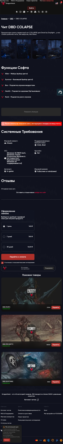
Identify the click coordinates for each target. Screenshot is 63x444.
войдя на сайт (40, 192)
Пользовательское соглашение (29, 420)
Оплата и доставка (25, 413)
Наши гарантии (31, 1)
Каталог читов (31, 400)
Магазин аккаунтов (47, 1)
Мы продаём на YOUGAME (53, 413)
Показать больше (31, 112)
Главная (4, 19)
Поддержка (49, 268)
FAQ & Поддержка (17, 1)
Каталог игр (4, 1)
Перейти (55, 307)
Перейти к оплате (18, 257)
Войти (31, 8)
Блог (45, 410)
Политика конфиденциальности (29, 410)
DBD (11, 19)
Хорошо (6, 440)
